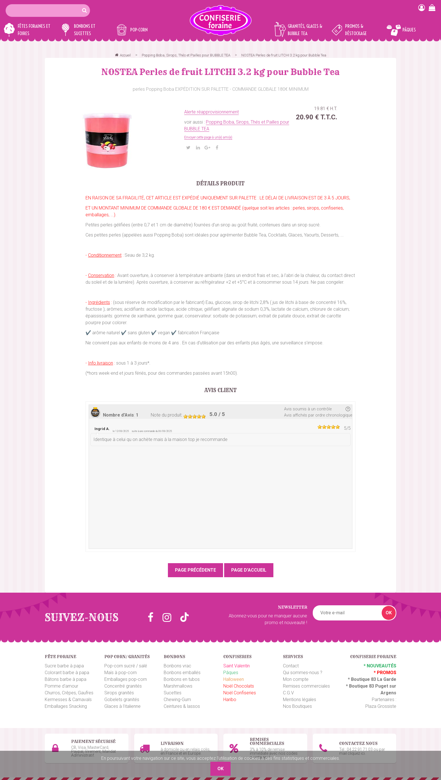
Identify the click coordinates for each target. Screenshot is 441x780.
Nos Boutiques (297, 706)
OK (389, 612)
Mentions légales (299, 699)
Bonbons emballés (182, 672)
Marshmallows (178, 686)
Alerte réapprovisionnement (211, 112)
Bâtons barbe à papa (65, 679)
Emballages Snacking (66, 706)
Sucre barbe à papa (64, 665)
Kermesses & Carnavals (68, 699)
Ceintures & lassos (182, 706)
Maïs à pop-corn (120, 672)
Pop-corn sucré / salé (125, 665)
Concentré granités (123, 686)
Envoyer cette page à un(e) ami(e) (208, 137)
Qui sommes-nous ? (302, 672)
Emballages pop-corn (125, 679)
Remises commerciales (306, 686)
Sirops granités (119, 692)
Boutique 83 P (363, 686)
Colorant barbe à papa (67, 672)
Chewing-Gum (177, 699)
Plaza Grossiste (380, 706)
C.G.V (288, 692)
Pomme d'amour (61, 686)
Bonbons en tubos (182, 679)
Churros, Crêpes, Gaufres (69, 692)
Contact (291, 665)
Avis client (220, 390)
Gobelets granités (121, 699)
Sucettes (172, 692)
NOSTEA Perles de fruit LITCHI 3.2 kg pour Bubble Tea (220, 72)
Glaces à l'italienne (122, 706)
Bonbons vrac (177, 665)
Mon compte (296, 679)
